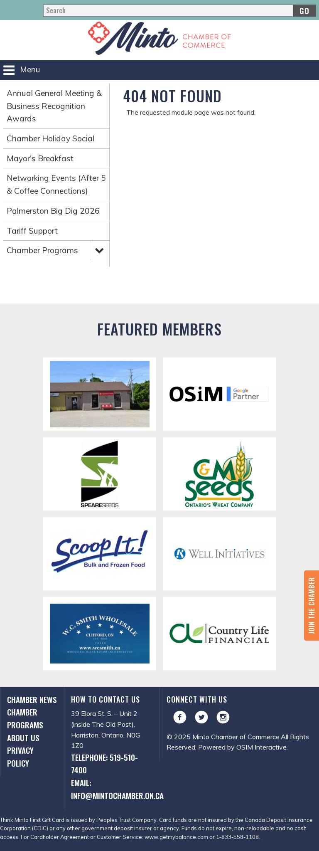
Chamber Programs (42, 250)
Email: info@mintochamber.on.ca (112, 789)
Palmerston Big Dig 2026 (53, 211)
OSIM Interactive (261, 747)
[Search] (179, 11)
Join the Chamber (312, 605)
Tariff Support (32, 231)
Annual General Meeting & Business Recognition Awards (54, 105)
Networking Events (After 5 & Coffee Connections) (56, 184)
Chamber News (32, 699)
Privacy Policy (20, 756)
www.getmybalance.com (176, 837)
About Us (23, 738)
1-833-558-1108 (237, 837)
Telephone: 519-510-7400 (104, 763)
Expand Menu (99, 249)
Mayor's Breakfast (40, 158)
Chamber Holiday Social (50, 138)
